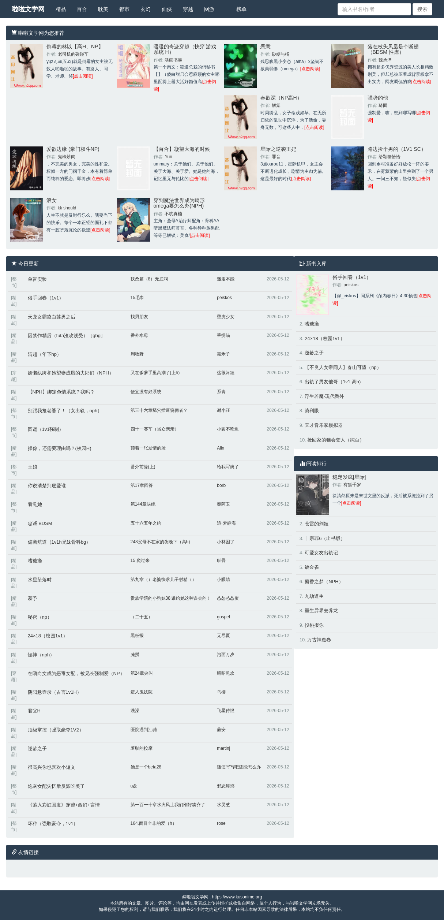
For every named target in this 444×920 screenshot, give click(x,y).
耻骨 (221, 560)
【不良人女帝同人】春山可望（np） (343, 367)
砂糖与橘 (280, 54)
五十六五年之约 (146, 523)
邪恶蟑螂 (225, 786)
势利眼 (312, 410)
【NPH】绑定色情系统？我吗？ (61, 392)
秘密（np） (40, 617)
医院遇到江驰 (144, 729)
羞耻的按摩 (142, 748)
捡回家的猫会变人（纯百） (335, 440)
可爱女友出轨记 (321, 552)
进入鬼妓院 (142, 691)
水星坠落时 (40, 579)
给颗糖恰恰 (389, 156)
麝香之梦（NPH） (324, 581)
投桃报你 (314, 625)
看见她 (35, 504)
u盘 (134, 786)
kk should (67, 208)
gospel (223, 616)
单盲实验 (37, 279)
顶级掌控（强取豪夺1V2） (56, 730)
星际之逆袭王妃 (278, 149)
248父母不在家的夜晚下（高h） (162, 541)
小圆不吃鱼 (228, 429)
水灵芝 (223, 804)
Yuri (168, 156)
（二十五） (142, 616)
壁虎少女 (225, 316)
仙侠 (167, 9)
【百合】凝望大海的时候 (182, 149)
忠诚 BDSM (40, 523)
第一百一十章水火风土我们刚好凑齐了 (168, 804)
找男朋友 (139, 316)
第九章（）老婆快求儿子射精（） (163, 579)
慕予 (32, 598)
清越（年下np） (44, 354)
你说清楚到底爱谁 (47, 485)
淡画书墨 (173, 60)
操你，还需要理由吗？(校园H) (59, 448)
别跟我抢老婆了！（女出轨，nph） (65, 410)
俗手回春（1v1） (46, 298)
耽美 (103, 9)
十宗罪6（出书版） (325, 538)
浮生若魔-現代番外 (324, 396)
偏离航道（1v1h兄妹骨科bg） (59, 542)
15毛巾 (137, 297)
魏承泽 (385, 60)
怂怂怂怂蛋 (228, 598)
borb (221, 485)
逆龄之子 (37, 748)
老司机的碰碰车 (73, 54)
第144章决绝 (143, 504)
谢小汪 (223, 410)
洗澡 (135, 710)
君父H (34, 711)
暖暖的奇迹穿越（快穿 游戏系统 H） (185, 49)
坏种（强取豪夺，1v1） (53, 823)
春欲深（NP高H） (281, 98)
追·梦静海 (226, 523)
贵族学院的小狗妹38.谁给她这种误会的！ (171, 598)
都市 (124, 9)
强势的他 (378, 98)
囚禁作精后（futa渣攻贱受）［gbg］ (66, 335)
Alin (220, 448)
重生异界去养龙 (321, 610)
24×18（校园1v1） (48, 635)
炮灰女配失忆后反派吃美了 (56, 786)
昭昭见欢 (225, 673)
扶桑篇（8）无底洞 (149, 279)
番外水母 (139, 335)
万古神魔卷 (319, 639)
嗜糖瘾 (35, 560)
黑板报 (137, 635)
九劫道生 (314, 596)
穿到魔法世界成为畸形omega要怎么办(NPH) (179, 203)
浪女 (51, 200)
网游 (209, 9)
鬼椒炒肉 (66, 156)
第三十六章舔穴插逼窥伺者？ (159, 410)
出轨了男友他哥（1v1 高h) (333, 381)
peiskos (224, 297)
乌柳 (221, 691)
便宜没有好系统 (146, 391)
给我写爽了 (228, 466)
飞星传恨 (225, 710)
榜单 (241, 9)
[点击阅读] (83, 76)
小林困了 (225, 541)
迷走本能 (225, 279)
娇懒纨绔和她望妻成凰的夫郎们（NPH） (71, 373)
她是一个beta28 (146, 767)
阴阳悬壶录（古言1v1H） (55, 692)
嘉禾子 (223, 354)
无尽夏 (223, 635)
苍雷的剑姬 (316, 523)
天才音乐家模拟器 (324, 425)
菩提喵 (223, 335)
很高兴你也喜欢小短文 (51, 767)
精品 (61, 9)
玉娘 (32, 467)
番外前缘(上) (143, 466)
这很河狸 (225, 372)
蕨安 (221, 729)
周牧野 (137, 354)
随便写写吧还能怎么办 (239, 767)
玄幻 (145, 9)
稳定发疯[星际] (349, 477)
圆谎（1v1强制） (46, 429)
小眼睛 (223, 579)
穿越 (188, 9)
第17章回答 (142, 485)
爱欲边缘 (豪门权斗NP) (72, 149)
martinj (223, 748)
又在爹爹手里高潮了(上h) (155, 372)
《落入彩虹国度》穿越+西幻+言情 (64, 805)
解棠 (276, 105)
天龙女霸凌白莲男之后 (51, 317)
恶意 (265, 46)
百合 (82, 9)
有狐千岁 (352, 484)
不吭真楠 (173, 213)
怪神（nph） (41, 655)
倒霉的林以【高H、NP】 (75, 46)
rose (221, 823)
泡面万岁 (225, 654)
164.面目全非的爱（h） (154, 823)
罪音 (276, 156)
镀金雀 (312, 567)
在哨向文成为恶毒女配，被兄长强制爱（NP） (76, 673)
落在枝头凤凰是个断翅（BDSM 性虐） (393, 49)
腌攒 (135, 654)
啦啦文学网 (28, 9)
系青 (221, 391)
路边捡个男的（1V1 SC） (397, 149)
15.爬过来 (140, 560)
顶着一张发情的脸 (148, 448)
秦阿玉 (223, 504)
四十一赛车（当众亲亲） (155, 429)
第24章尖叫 (142, 673)
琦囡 (383, 105)
